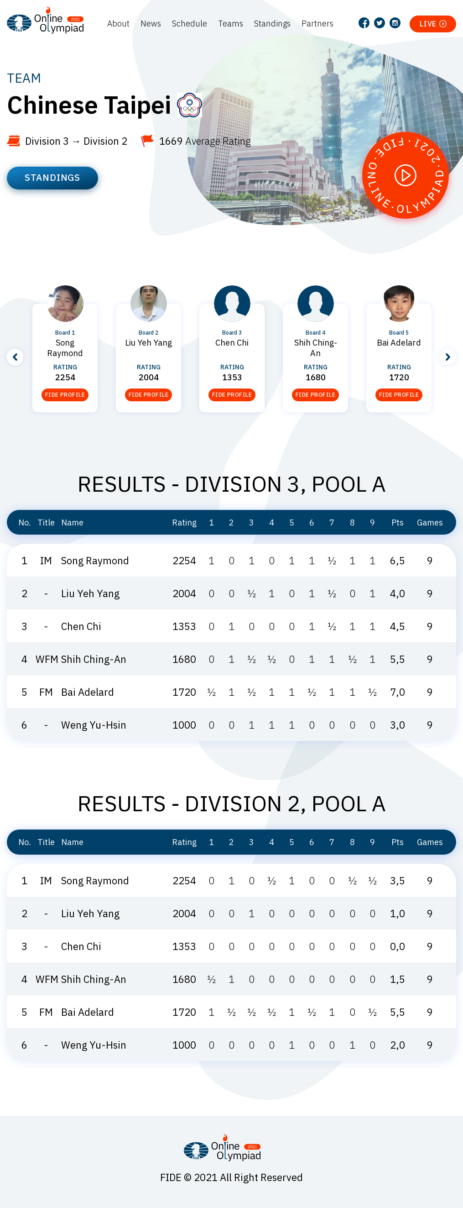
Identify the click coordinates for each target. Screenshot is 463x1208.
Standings (272, 23)
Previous (15, 357)
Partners (317, 23)
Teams (230, 23)
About (118, 23)
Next (448, 357)
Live (428, 23)
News (150, 23)
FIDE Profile (65, 394)
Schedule (189, 23)
